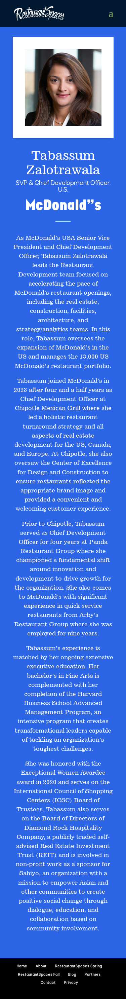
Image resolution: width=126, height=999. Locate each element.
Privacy (71, 983)
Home (22, 966)
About (41, 966)
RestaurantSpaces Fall (39, 975)
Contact (48, 983)
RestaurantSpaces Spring (78, 966)
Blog (72, 975)
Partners (93, 975)
